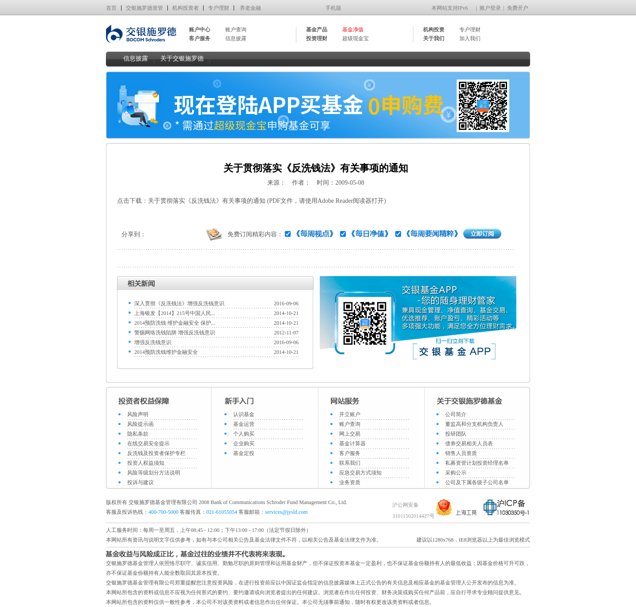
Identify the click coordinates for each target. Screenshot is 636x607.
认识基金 (243, 414)
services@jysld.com (287, 512)
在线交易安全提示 (148, 443)
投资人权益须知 (145, 463)
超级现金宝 (355, 38)
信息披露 (235, 38)
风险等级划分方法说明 (153, 473)
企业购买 (243, 443)
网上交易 (349, 434)
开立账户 (349, 414)
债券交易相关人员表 (469, 443)
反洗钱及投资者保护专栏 (156, 453)
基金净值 (352, 30)
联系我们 (349, 463)
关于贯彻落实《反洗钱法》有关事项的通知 (206, 200)
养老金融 (250, 8)
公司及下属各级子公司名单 (477, 482)
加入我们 (470, 38)
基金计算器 (352, 443)
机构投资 (433, 30)
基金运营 (243, 424)
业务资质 (349, 482)
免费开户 (517, 8)
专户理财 (218, 8)
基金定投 (243, 453)
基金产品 (316, 30)
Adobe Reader (335, 200)
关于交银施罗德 (182, 58)
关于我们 (433, 38)
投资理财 (316, 38)
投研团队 (455, 434)
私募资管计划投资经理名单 (477, 463)
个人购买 (243, 434)
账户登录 (490, 8)
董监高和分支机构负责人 (474, 424)
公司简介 (455, 414)
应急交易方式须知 (360, 473)
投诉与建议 (140, 482)
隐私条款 (137, 434)
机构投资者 (185, 8)
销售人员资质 (461, 453)
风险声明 (137, 414)
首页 (111, 8)
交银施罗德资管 (144, 8)
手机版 (333, 8)
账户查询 (235, 30)
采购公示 (455, 473)
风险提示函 (140, 424)
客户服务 (349, 453)
